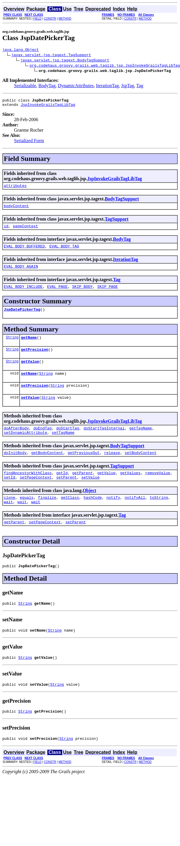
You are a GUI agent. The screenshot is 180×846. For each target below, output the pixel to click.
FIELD (37, 18)
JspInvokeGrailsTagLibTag (47, 107)
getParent (82, 490)
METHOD (65, 18)
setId (9, 495)
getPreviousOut (83, 469)
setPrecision (34, 398)
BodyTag (47, 86)
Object (89, 508)
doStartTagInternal (104, 443)
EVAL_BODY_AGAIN (21, 273)
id (6, 231)
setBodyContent (140, 469)
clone (9, 516)
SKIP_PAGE (107, 294)
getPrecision (34, 359)
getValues (130, 490)
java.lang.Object (20, 50)
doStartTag (67, 443)
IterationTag (107, 86)
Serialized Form (29, 143)
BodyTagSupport (122, 202)
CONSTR (50, 18)
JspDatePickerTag (22, 318)
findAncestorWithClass (28, 490)
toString (159, 516)
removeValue (157, 490)
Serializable (25, 86)
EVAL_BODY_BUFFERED (24, 252)
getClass (70, 516)
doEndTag (42, 443)
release (112, 469)
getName (29, 347)
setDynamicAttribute (25, 448)
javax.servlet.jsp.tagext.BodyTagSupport (64, 60)
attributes (15, 189)
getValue (30, 372)
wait (8, 522)
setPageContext (36, 495)
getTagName (140, 443)
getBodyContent (47, 469)
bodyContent (16, 210)
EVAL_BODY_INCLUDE (23, 294)
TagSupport (116, 223)
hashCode (93, 516)
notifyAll (135, 516)
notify (113, 516)
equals (27, 516)
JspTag (127, 86)
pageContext (25, 231)
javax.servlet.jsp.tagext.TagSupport (51, 55)
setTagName (63, 448)
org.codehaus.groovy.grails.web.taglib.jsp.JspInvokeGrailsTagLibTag (105, 66)
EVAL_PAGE (57, 294)
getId (62, 490)
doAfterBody (16, 443)
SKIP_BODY (82, 294)
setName (29, 385)
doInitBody (15, 469)
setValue (30, 411)
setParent (66, 495)
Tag (139, 86)
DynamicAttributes (76, 86)
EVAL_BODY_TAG (64, 252)
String (12, 346)
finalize (47, 516)
